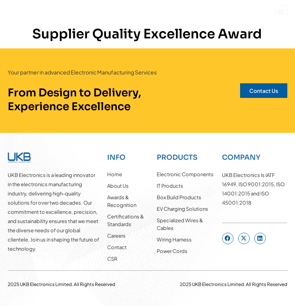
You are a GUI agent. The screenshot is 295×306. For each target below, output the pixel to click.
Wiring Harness (174, 240)
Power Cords (172, 251)
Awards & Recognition (121, 201)
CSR (112, 259)
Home (114, 174)
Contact (117, 247)
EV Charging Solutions (182, 209)
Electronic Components (185, 174)
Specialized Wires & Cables (180, 224)
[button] (281, 11)
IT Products (170, 186)
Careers (116, 236)
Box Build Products (179, 197)
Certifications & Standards (125, 220)
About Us (118, 186)
